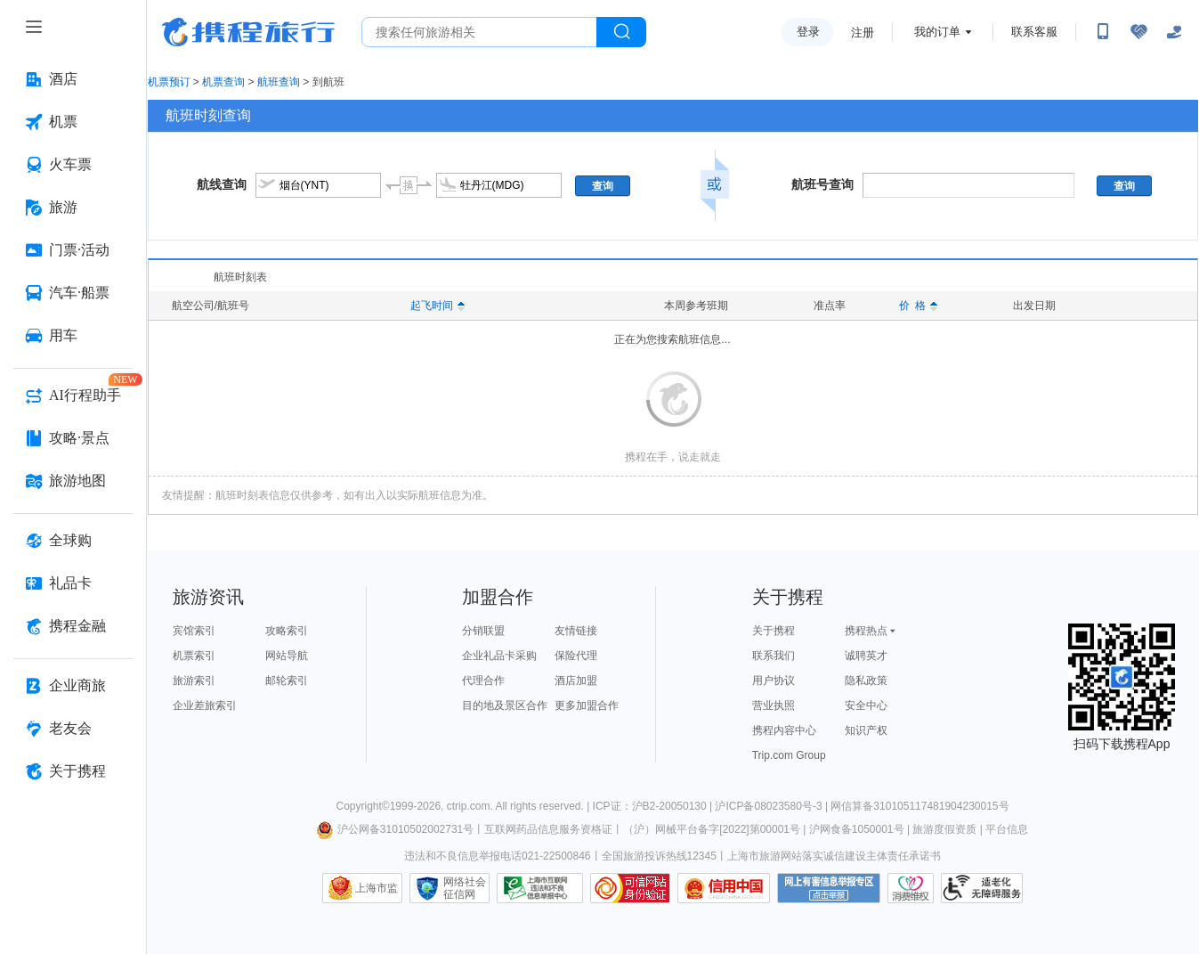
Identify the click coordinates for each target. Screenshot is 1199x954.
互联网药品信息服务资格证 (548, 829)
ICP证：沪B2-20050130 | (654, 806)
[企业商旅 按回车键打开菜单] (73, 686)
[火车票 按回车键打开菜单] (73, 164)
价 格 (918, 305)
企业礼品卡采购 (499, 655)
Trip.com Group (789, 755)
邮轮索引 (286, 680)
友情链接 (576, 630)
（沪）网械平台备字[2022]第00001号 (711, 829)
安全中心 (866, 705)
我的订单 (937, 31)
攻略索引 (286, 630)
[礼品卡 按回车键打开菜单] (73, 583)
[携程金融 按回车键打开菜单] (73, 626)
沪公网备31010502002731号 (395, 829)
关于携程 (773, 630)
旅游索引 (194, 680)
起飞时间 (437, 305)
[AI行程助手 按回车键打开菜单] (73, 395)
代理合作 (483, 680)
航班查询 (278, 82)
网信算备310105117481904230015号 (919, 806)
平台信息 (1006, 829)
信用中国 (723, 888)
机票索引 (194, 655)
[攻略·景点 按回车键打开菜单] (73, 438)
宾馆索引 (194, 630)
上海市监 (376, 888)
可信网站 (630, 888)
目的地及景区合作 (504, 705)
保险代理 (576, 655)
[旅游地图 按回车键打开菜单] (73, 481)
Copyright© (362, 806)
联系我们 (773, 655)
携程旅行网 (248, 32)
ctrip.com (468, 806)
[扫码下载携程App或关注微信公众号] (1103, 32)
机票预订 (169, 82)
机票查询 (223, 82)
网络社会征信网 (464, 888)
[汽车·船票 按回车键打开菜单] (73, 293)
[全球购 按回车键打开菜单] (73, 540)
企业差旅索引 (205, 705)
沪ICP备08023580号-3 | (772, 806)
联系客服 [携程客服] (1034, 31)
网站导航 (286, 655)
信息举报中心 (540, 888)
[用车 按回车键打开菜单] (73, 336)
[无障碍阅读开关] (1138, 32)
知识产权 (866, 730)
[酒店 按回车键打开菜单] (73, 79)
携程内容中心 (784, 730)
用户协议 (773, 680)
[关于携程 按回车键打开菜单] (73, 771)
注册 (862, 32)
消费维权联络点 (910, 888)
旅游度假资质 (944, 829)
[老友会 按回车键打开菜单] (73, 728)
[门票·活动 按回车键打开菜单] (73, 250)
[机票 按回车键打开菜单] (73, 122)
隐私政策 (866, 680)
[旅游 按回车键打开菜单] (73, 207)
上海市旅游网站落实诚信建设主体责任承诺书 (834, 856)
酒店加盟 (576, 680)
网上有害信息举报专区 (828, 888)
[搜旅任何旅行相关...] (479, 32)
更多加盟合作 (587, 705)
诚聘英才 (866, 655)
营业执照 (773, 705)
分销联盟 (483, 630)
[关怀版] (1174, 32)
